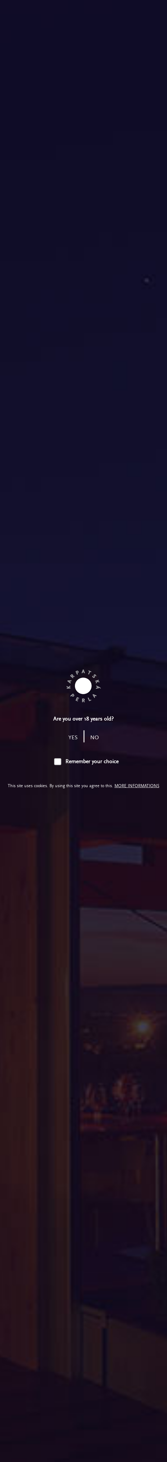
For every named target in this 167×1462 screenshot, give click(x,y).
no (94, 737)
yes (73, 737)
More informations (136, 785)
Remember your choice (91, 761)
